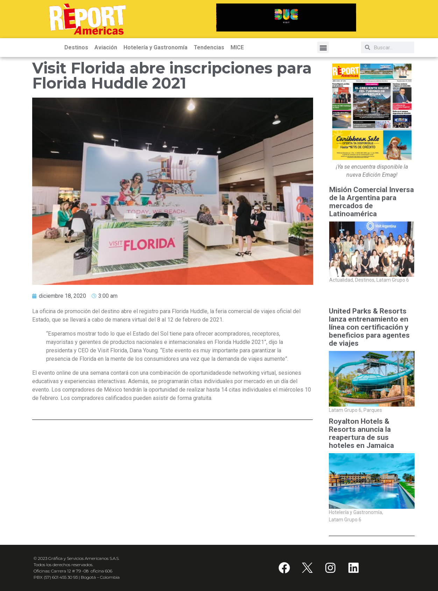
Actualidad (341, 280)
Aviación (105, 47)
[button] (323, 47)
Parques (372, 410)
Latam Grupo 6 (392, 280)
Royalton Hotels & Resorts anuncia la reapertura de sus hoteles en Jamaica (361, 433)
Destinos (76, 47)
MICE (237, 47)
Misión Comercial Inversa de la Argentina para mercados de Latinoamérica (371, 202)
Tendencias (209, 47)
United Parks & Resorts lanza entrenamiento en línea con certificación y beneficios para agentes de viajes (369, 327)
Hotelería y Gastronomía (155, 47)
